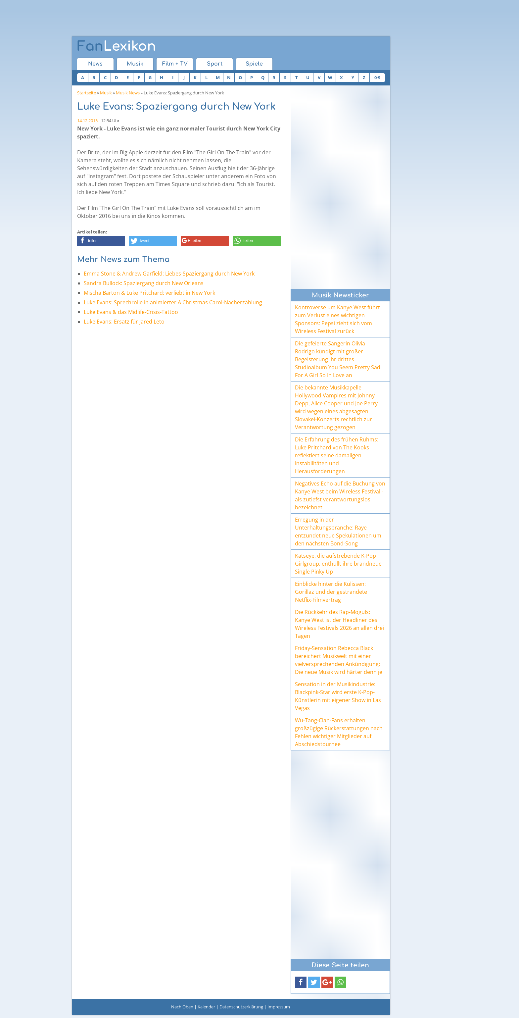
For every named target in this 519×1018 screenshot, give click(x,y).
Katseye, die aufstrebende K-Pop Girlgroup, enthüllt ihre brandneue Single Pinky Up (338, 563)
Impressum (278, 1007)
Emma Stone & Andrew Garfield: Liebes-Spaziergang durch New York (169, 273)
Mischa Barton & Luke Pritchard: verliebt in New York (149, 292)
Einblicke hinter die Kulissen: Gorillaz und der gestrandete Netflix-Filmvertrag (331, 591)
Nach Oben (182, 1007)
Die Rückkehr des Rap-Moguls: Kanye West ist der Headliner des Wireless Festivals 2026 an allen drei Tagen (339, 623)
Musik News (128, 93)
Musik (135, 64)
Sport (214, 64)
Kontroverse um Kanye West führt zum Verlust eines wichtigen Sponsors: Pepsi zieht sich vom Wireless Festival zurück (337, 319)
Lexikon (116, 46)
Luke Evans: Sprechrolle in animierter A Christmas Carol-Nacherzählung (173, 302)
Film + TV (175, 64)
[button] (101, 241)
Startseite (86, 93)
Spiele (254, 64)
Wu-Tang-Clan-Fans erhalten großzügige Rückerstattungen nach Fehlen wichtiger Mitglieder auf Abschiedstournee (339, 732)
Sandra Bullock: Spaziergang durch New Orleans (144, 283)
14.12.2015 (87, 121)
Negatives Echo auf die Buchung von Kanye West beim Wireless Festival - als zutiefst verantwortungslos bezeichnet (340, 495)
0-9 (377, 77)
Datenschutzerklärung (241, 1007)
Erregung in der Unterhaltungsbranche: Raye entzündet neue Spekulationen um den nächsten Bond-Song (338, 531)
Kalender (206, 1007)
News (95, 64)
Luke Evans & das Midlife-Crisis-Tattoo (131, 312)
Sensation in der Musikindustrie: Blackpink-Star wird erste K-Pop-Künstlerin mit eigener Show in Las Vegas (338, 696)
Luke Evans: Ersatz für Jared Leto (124, 321)
